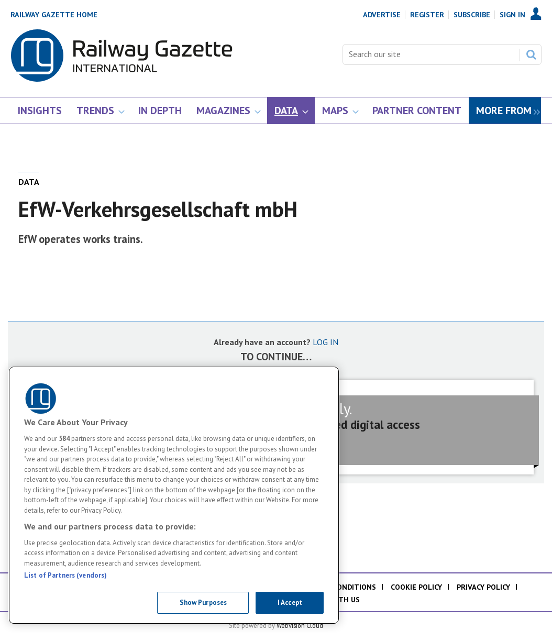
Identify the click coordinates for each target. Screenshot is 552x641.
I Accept (290, 602)
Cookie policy (416, 587)
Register (427, 14)
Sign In (512, 14)
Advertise (382, 14)
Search (531, 54)
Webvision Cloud (300, 625)
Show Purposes (203, 602)
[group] (505, 110)
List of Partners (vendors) (65, 575)
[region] (173, 495)
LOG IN (325, 342)
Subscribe (472, 14)
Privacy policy (483, 587)
